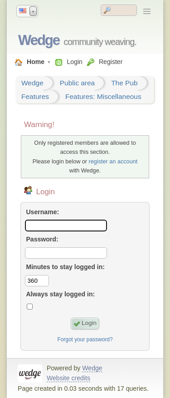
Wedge (38, 40)
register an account (113, 161)
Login (74, 61)
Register (110, 61)
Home (35, 61)
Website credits (68, 378)
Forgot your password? (84, 339)
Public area (77, 83)
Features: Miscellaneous (103, 96)
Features (35, 96)
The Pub (124, 83)
